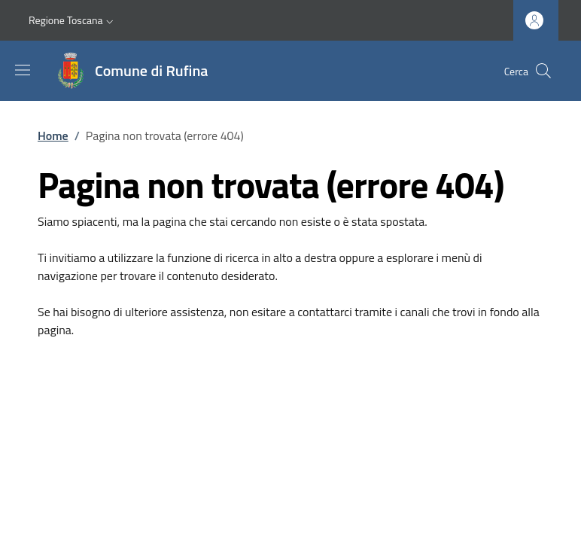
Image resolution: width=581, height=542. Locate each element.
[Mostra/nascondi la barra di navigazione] (22, 70)
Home (53, 135)
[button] (73, 20)
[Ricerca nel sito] (543, 71)
